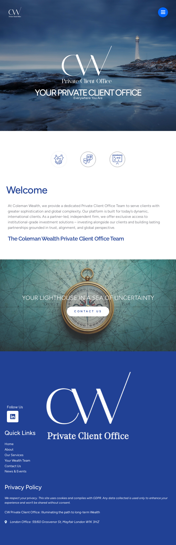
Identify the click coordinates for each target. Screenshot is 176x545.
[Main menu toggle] (163, 12)
